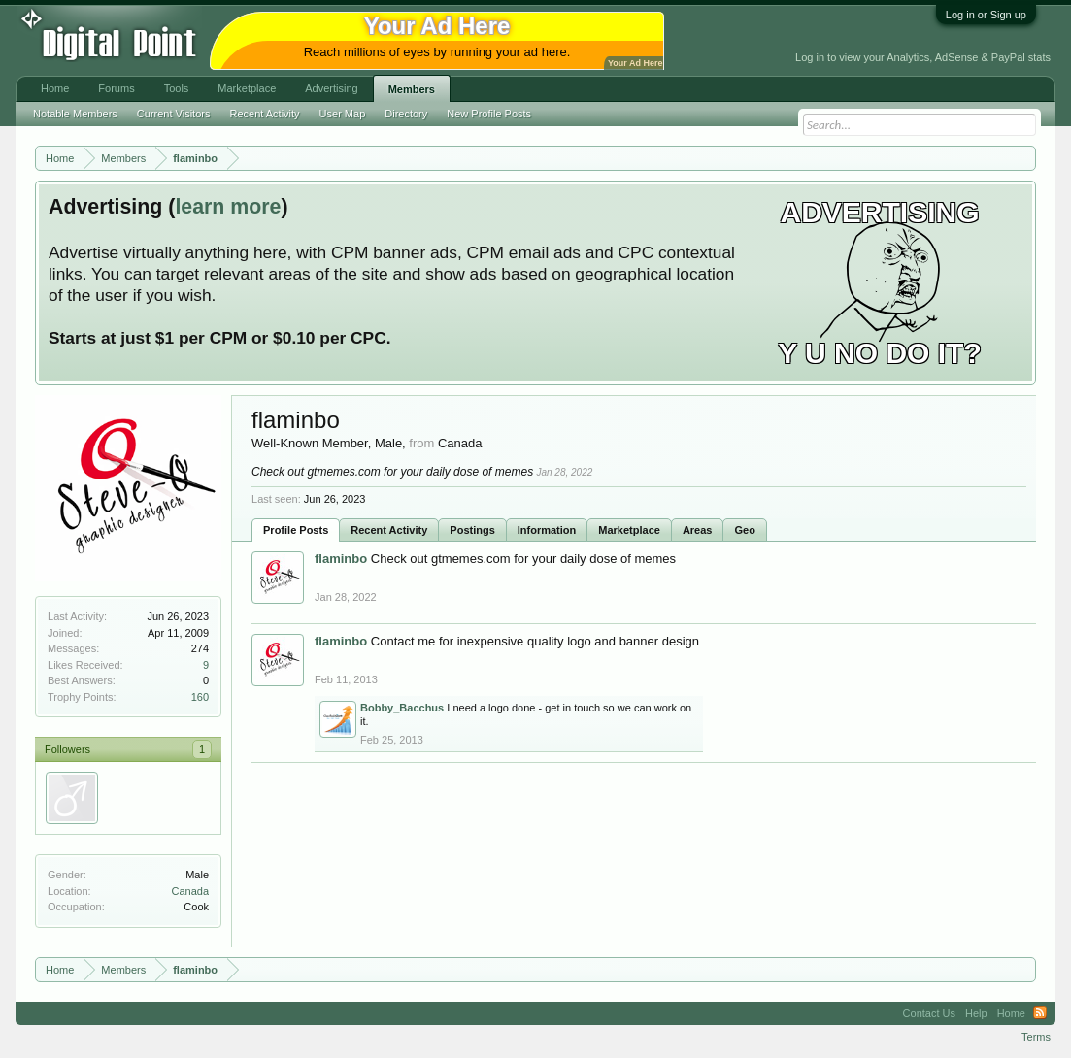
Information (547, 530)
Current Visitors (174, 113)
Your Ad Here (635, 63)
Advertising (331, 88)
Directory (406, 113)
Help (976, 1013)
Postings (472, 530)
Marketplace (629, 530)
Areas (698, 530)
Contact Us (929, 1013)
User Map (342, 113)
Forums (116, 88)
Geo (744, 530)
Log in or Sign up (986, 14)
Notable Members (75, 113)
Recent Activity (389, 530)
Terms (1036, 1036)
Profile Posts (295, 530)
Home (55, 88)
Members (411, 89)
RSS (1040, 1013)
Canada (190, 891)
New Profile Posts (489, 113)
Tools (176, 88)
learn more (228, 206)
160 (200, 697)
